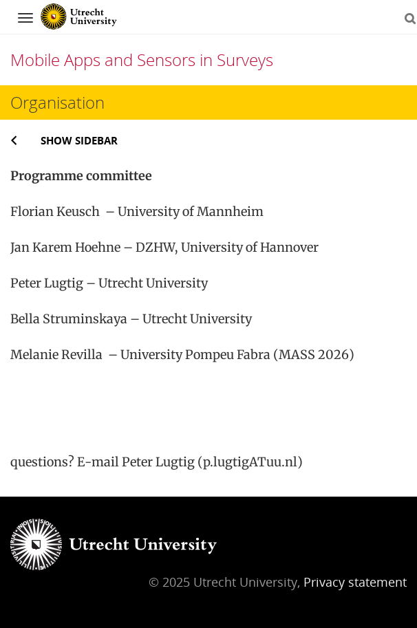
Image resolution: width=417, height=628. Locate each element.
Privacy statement (355, 582)
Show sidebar (79, 140)
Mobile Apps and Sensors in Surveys (141, 59)
